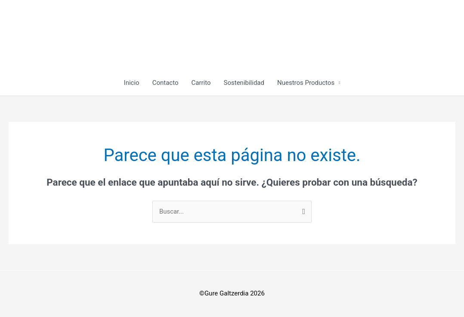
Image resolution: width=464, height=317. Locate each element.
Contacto (165, 83)
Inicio (131, 83)
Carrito (200, 83)
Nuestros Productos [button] (305, 83)
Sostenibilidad (244, 83)
